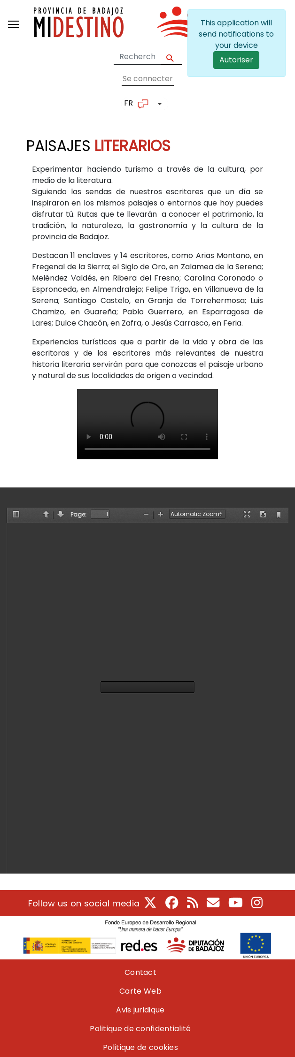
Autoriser (236, 59)
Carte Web (140, 991)
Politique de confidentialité (140, 1028)
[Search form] (137, 57)
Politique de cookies (140, 1047)
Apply (171, 57)
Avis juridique (140, 1009)
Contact (140, 972)
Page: (78, 514)
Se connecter (148, 78)
